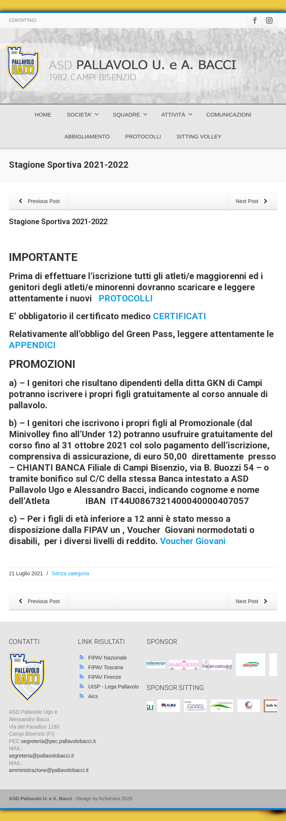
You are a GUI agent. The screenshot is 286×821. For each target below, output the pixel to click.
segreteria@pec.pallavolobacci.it (58, 741)
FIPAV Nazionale (107, 658)
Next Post (252, 201)
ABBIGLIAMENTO (87, 136)
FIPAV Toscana (105, 667)
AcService (109, 798)
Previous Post (38, 201)
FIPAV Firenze (104, 677)
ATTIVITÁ (177, 114)
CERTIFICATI (181, 316)
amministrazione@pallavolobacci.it (49, 770)
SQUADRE (130, 114)
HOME (42, 114)
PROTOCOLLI (143, 136)
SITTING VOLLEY (199, 136)
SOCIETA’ (83, 114)
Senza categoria (70, 573)
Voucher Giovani (193, 541)
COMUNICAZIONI (229, 114)
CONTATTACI (22, 20)
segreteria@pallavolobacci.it (41, 756)
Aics (93, 696)
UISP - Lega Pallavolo (113, 687)
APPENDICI (32, 345)
